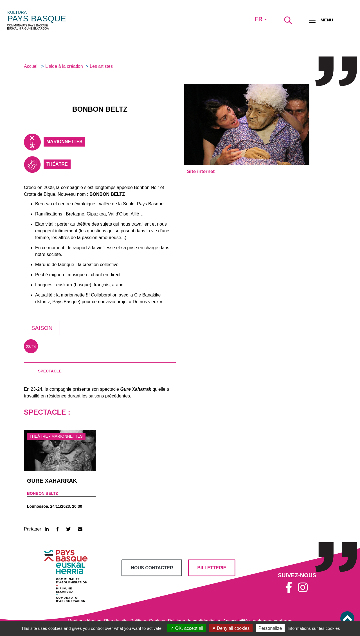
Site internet (201, 171)
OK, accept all (186, 628)
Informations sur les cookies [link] (313, 628)
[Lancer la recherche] (288, 20)
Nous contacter (152, 567)
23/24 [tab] (31, 346)
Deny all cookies (231, 628)
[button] (347, 618)
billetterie (211, 567)
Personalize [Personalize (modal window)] (270, 628)
